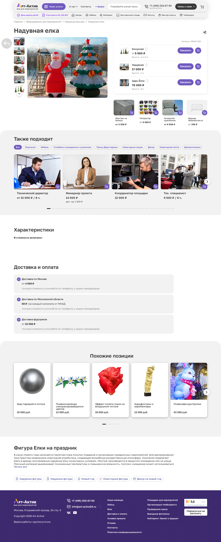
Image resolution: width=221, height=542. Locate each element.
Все (18, 147)
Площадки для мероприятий (162, 500)
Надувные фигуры (29, 478)
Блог (109, 509)
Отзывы (111, 523)
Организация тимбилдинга (162, 504)
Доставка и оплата (117, 514)
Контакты (86, 6)
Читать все (20, 466)
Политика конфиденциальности (124, 532)
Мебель (45, 147)
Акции (100, 6)
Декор (151, 147)
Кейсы (110, 504)
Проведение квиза (157, 509)
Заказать (185, 50)
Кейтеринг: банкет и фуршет (162, 518)
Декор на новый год (147, 478)
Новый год (85, 478)
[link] (195, 502)
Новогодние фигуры (113, 478)
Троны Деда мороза (106, 147)
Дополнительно (192, 147)
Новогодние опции (133, 147)
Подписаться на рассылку (196, 512)
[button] (19, 93)
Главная (18, 21)
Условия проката (116, 518)
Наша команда (115, 500)
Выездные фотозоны (158, 514)
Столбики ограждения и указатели (72, 147)
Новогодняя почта (169, 147)
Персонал (30, 147)
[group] (67, 67)
